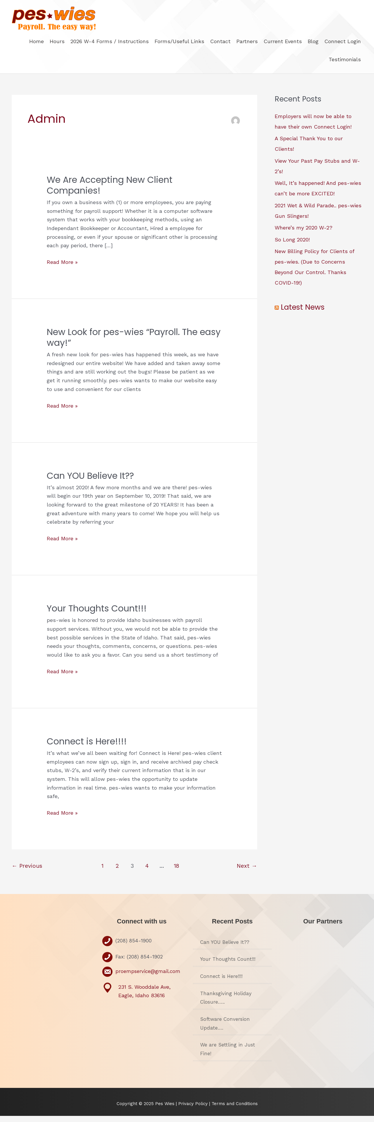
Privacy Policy (193, 1109)
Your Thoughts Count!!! (97, 615)
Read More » (62, 268)
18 (176, 872)
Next (247, 872)
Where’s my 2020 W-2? (304, 234)
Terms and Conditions (235, 1109)
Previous (27, 872)
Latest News (303, 313)
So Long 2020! (292, 246)
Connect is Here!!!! (87, 747)
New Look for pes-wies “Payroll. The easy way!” (134, 343)
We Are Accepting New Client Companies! (109, 191)
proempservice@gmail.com (147, 977)
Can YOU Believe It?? (90, 482)
